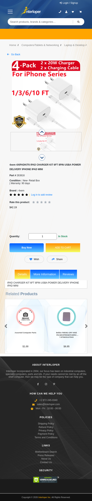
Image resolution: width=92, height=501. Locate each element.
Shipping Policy (46, 423)
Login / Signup (68, 3)
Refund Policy (46, 427)
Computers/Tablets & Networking (40, 45)
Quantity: (14, 236)
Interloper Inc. (44, 497)
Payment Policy (46, 434)
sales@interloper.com (48, 404)
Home (12, 45)
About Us (46, 458)
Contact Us (46, 462)
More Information (44, 274)
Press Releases (46, 455)
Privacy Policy (46, 430)
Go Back (13, 54)
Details (22, 274)
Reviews (68, 274)
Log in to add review (41, 194)
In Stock (62, 236)
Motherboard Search (46, 451)
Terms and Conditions (45, 437)
